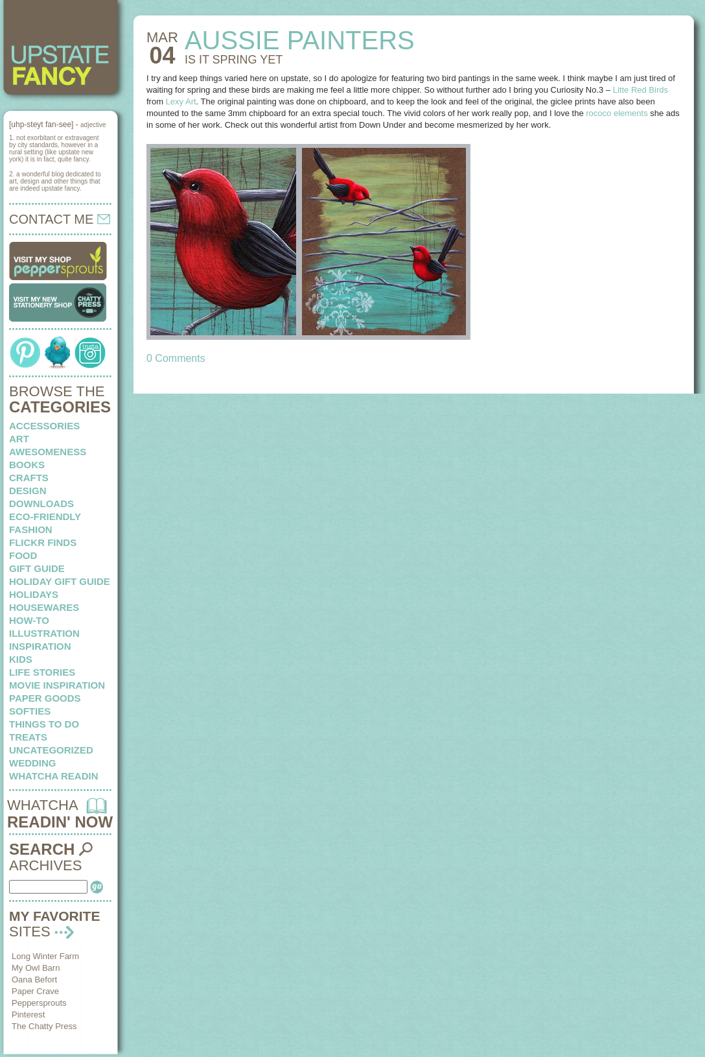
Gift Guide (37, 568)
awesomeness (47, 451)
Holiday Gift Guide (59, 581)
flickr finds (42, 542)
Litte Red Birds (640, 90)
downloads (41, 503)
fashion (30, 529)
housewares (44, 607)
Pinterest (28, 1014)
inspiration (40, 646)
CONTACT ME (59, 219)
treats (28, 736)
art (19, 438)
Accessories (44, 425)
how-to (29, 620)
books (27, 464)
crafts (29, 477)
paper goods (45, 698)
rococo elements (618, 113)
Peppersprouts (39, 1003)
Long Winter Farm (45, 956)
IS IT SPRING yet (234, 59)
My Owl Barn (36, 968)
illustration (44, 633)
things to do (44, 724)
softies (30, 711)
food (23, 555)
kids (20, 659)
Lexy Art (181, 101)
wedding (32, 762)
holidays (33, 594)
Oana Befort (34, 979)
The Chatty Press (44, 1026)
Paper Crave (35, 991)
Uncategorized (51, 749)
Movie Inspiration (57, 685)
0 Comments (175, 358)
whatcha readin (53, 775)
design (28, 490)
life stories (42, 672)
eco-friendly (45, 516)
